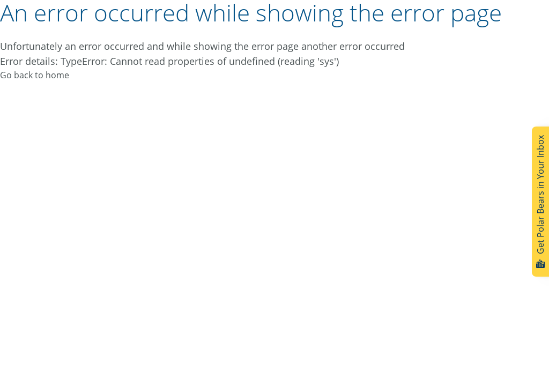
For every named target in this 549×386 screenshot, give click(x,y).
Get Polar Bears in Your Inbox (540, 201)
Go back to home (34, 75)
